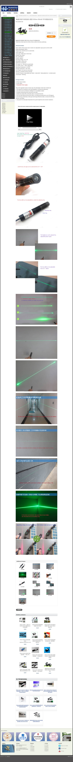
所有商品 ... (4, 97)
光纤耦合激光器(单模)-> (7, 64)
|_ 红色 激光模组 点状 (7, 19)
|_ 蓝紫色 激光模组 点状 (8, 39)
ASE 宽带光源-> (6, 79)
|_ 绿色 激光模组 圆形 (7, 36)
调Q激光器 (5, 75)
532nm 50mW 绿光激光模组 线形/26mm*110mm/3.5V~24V (25, 641)
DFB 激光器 (5, 82)
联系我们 (35, 13)
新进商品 (9, 13)
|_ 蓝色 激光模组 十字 (7, 44)
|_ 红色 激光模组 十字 (7, 22)
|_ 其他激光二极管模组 (7, 55)
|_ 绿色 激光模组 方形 (7, 35)
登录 (54, 9)
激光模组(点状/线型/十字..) (24, 15)
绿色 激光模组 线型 (33, 15)
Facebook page (62, 748)
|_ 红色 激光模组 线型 (7, 21)
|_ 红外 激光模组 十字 (7, 52)
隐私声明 (3, 104)
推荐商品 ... (4, 96)
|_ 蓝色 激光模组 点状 (7, 41)
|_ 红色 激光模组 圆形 (7, 25)
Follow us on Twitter (63, 746)
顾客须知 (46, 749)
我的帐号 (29, 13)
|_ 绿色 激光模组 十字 (7, 33)
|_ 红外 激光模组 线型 (7, 50)
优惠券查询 (4, 111)
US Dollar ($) (41, 6)
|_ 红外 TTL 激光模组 (7, 53)
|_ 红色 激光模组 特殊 (7, 27)
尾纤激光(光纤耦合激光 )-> (8, 66)
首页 (3, 13)
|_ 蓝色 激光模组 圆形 (7, 46)
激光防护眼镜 (5, 84)
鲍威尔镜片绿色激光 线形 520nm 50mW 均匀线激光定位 (50, 670)
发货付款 (3, 103)
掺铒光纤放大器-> (6, 77)
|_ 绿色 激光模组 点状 (7, 30)
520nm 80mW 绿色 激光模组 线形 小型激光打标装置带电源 (50, 656)
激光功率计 (5, 86)
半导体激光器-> (6, 73)
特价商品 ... (4, 93)
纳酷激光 (8, 756)
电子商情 (3, 112)
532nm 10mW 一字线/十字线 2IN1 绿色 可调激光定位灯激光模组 (25, 626)
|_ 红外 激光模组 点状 (7, 49)
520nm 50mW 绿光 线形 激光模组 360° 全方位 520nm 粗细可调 (50, 626)
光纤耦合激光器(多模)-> (7, 62)
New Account (69, 9)
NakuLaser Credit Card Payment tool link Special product (36, 690)
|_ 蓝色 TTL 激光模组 (7, 47)
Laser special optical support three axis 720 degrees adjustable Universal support (22, 706)
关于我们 (46, 745)
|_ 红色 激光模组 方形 (7, 24)
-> (8, 17)
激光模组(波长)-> (6, 57)
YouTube (61, 751)
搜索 (61, 15)
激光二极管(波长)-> (7, 59)
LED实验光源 (5, 88)
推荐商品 (22, 13)
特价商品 (16, 13)
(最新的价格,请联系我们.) (34, 31)
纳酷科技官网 (69, 3)
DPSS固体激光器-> (7, 70)
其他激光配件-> (6, 91)
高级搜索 (65, 22)
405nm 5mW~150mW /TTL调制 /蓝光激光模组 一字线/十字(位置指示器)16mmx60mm (22, 691)
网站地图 (3, 108)
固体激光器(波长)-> (7, 68)
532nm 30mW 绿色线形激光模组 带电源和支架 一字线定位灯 (37, 641)
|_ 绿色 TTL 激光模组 (7, 38)
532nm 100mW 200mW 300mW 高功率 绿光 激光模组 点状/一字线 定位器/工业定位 (50, 691)
